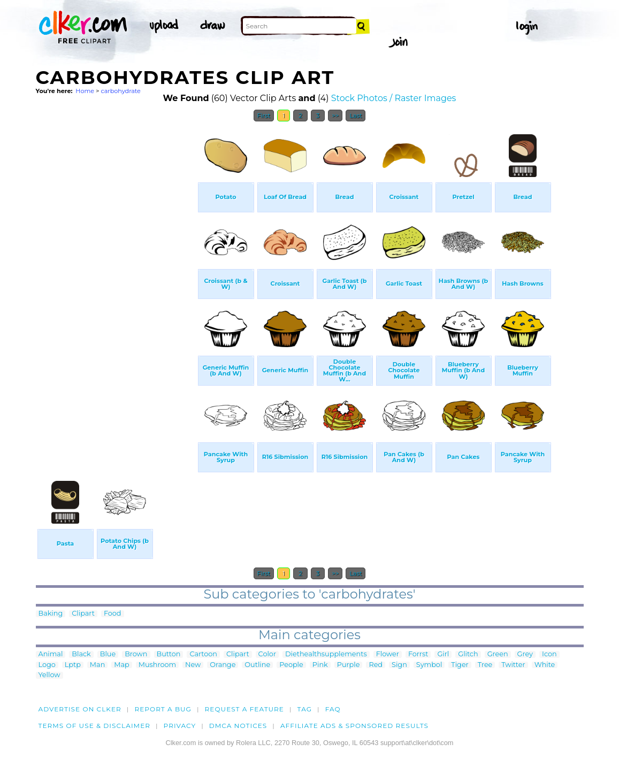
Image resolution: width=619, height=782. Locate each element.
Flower (387, 654)
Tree (485, 665)
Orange (222, 665)
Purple (348, 665)
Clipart (83, 613)
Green (497, 654)
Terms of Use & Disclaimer (95, 726)
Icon (549, 654)
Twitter (513, 665)
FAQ (333, 709)
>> (335, 115)
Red (376, 665)
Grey (525, 654)
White (544, 665)
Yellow (49, 675)
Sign (399, 665)
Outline (257, 665)
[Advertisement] (116, 287)
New (193, 665)
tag (304, 709)
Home (84, 91)
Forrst (418, 654)
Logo (47, 665)
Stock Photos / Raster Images (393, 98)
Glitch (468, 654)
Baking (51, 613)
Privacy (180, 726)
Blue (108, 654)
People (291, 665)
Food (112, 613)
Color (267, 654)
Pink (320, 665)
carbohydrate (120, 91)
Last (355, 115)
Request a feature (244, 709)
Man (97, 665)
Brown (136, 654)
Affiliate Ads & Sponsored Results (354, 726)
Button (169, 654)
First (264, 115)
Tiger (459, 665)
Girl (443, 654)
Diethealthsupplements (326, 654)
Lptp (73, 665)
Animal (51, 654)
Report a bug (163, 709)
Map (121, 665)
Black (81, 654)
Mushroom (157, 665)
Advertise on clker (80, 709)
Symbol (429, 665)
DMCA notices (238, 726)
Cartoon (203, 654)
